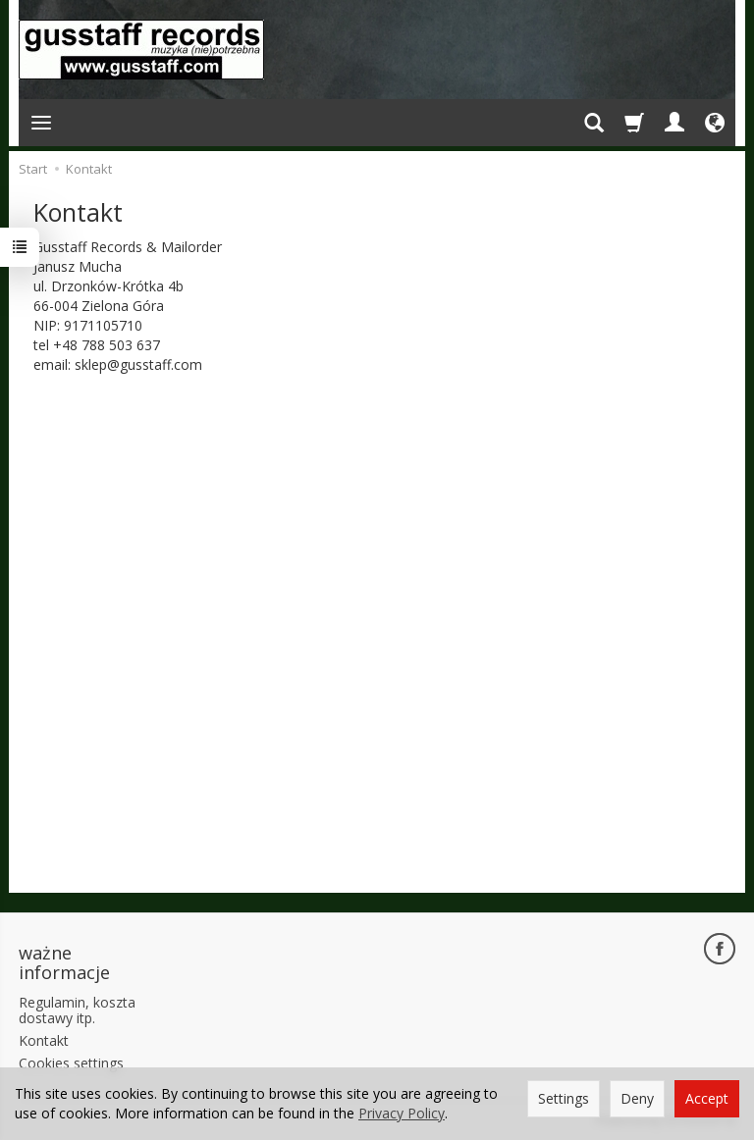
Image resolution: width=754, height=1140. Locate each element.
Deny (637, 1098)
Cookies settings (71, 1063)
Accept (706, 1098)
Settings (563, 1098)
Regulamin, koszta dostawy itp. (77, 1010)
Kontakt (44, 1040)
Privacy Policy (401, 1113)
